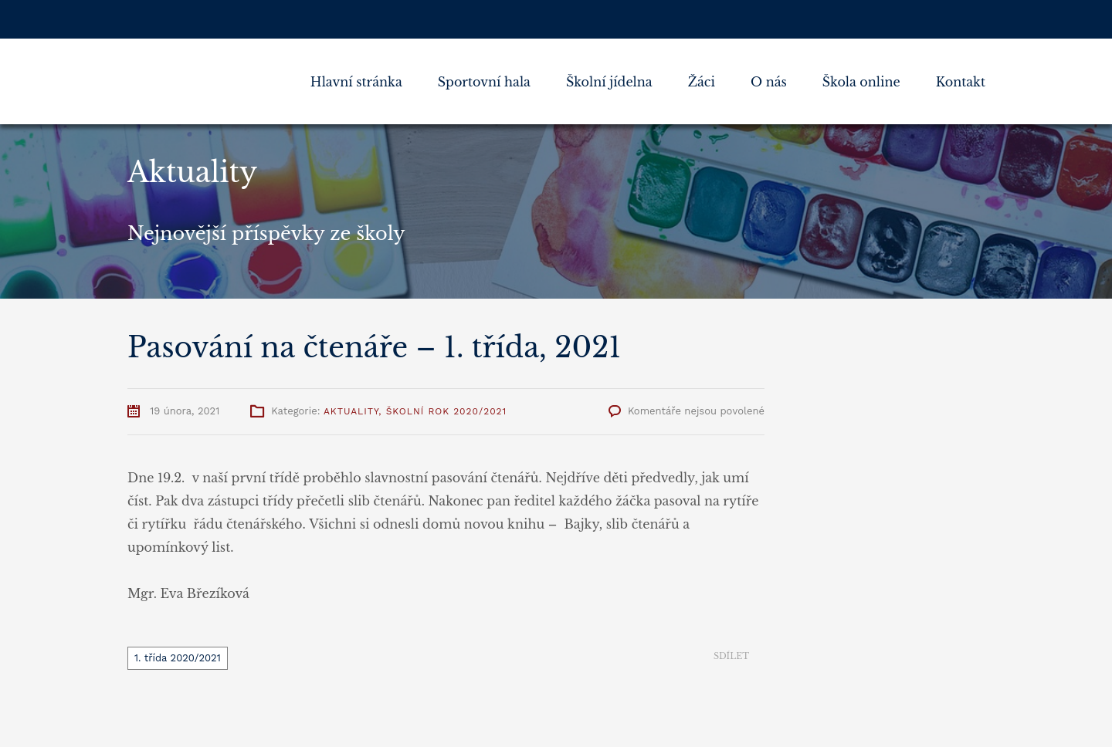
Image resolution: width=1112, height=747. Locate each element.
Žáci (701, 82)
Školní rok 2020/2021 (446, 411)
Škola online (861, 82)
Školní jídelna (609, 82)
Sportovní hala (484, 82)
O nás (769, 82)
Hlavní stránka (356, 82)
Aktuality (351, 411)
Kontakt (960, 82)
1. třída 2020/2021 (177, 658)
